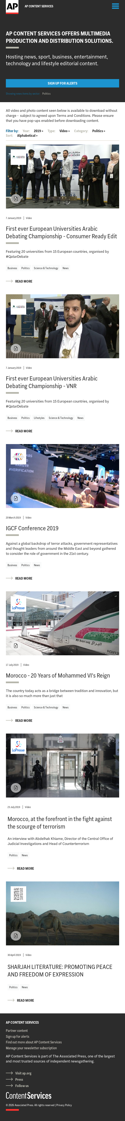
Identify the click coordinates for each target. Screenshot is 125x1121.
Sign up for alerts (17, 1036)
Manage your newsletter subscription (31, 1048)
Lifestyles (39, 418)
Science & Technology (46, 268)
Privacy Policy (64, 1105)
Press (19, 1079)
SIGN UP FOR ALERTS (62, 83)
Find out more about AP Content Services (34, 1042)
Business (12, 268)
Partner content (17, 1030)
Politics (46, 93)
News (65, 268)
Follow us (22, 1086)
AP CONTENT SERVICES (22, 1022)
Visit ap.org (23, 1073)
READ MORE (23, 281)
